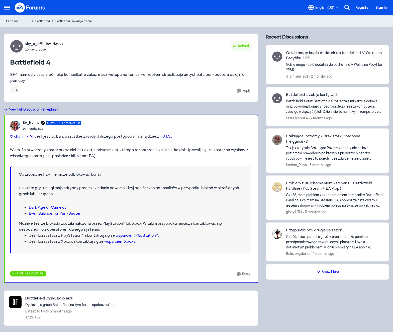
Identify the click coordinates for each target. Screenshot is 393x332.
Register (362, 7)
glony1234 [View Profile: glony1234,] (294, 212)
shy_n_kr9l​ (23, 136)
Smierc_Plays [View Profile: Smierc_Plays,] (296, 165)
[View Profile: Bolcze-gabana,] (277, 234)
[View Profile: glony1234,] (277, 187)
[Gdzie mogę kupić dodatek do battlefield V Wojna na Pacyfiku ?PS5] (334, 67)
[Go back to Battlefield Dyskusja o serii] (69, 298)
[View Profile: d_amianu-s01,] (277, 57)
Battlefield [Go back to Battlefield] (42, 21)
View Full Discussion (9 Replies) (31, 109)
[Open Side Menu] (6, 7)
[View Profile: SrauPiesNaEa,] (277, 98)
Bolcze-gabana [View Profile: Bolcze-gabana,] (298, 253)
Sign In (381, 7)
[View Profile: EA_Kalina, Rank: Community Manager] (15, 126)
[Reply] (244, 90)
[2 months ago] (320, 76)
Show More (327, 271)
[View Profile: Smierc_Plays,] (277, 140)
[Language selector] (323, 8)
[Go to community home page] (30, 8)
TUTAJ (166, 136)
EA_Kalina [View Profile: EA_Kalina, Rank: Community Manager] (31, 122)
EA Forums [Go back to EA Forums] (11, 21)
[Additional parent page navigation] (27, 21)
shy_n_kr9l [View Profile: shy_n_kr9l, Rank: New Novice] (34, 43)
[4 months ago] (322, 253)
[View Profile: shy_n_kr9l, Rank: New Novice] (16, 46)
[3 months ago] (319, 165)
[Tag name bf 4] (14, 90)
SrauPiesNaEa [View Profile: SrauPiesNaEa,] (297, 118)
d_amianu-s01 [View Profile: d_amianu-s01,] (297, 76)
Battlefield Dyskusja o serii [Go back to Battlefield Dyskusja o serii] (73, 21)
